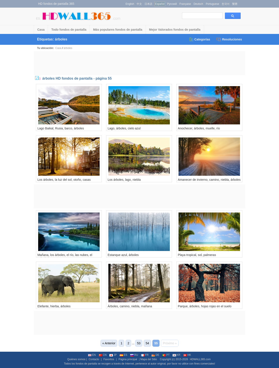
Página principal (128, 359)
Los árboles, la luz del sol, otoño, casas (64, 179)
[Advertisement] (139, 63)
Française (185, 3)
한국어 (226, 3)
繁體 (234, 3)
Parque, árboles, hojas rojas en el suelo (204, 306)
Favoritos (108, 359)
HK (187, 354)
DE (155, 354)
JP (113, 354)
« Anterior (109, 343)
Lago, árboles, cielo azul (124, 128)
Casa (40, 29)
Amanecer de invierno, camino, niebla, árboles (209, 179)
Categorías (199, 39)
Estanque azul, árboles (123, 255)
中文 (139, 3)
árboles (68, 48)
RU (134, 354)
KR (176, 354)
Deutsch (198, 3)
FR (145, 354)
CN (103, 354)
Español (159, 3)
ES (123, 354)
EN (92, 354)
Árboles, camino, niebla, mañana (130, 306)
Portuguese (212, 3)
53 (139, 343)
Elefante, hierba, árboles (54, 306)
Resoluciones (229, 39)
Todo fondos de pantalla (68, 29)
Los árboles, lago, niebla (124, 179)
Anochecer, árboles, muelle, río (199, 128)
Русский (172, 3)
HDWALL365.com (200, 359)
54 (147, 343)
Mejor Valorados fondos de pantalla (175, 29)
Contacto (94, 359)
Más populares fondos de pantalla (117, 29)
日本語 (148, 3)
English (130, 3)
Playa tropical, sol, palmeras (197, 255)
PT (166, 354)
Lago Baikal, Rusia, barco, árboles (60, 128)
